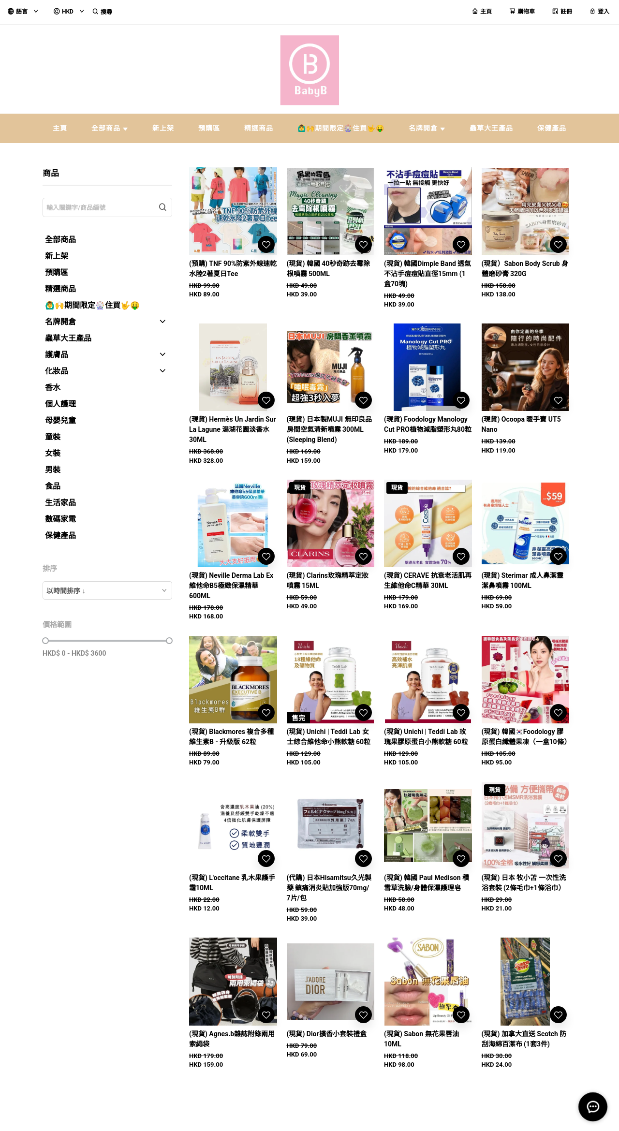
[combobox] (107, 590)
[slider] (45, 640)
